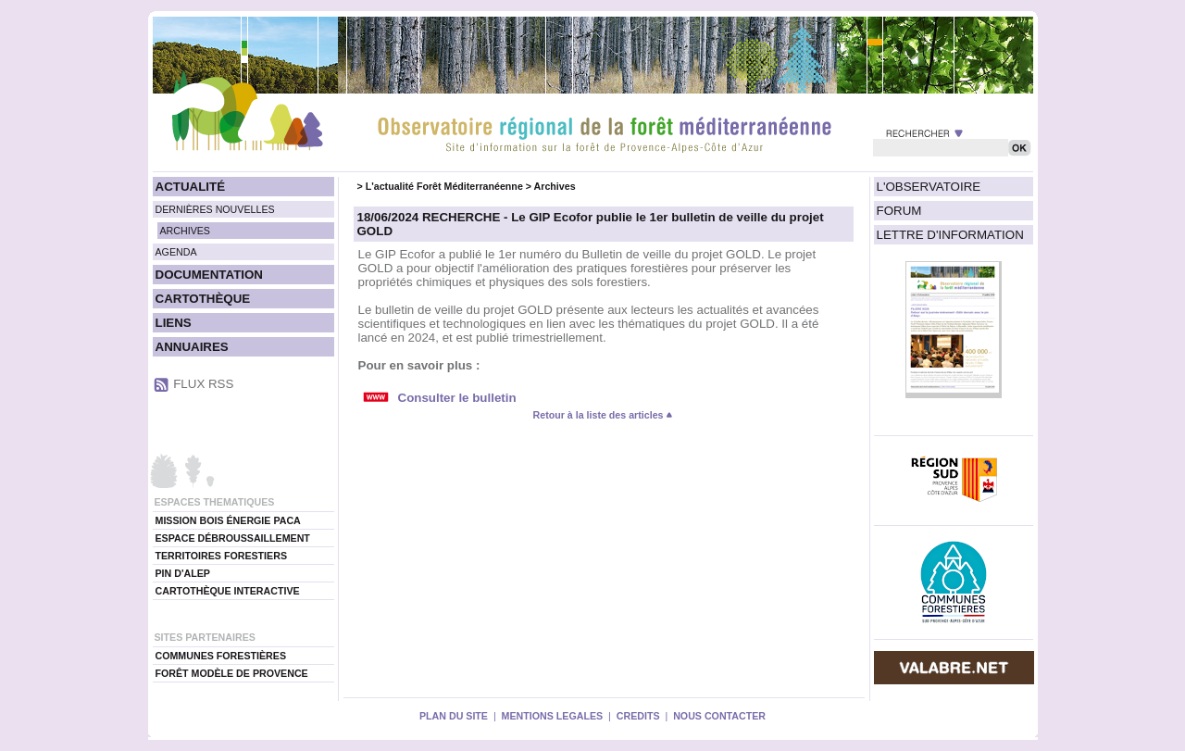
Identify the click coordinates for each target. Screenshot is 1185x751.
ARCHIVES (185, 230)
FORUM (899, 211)
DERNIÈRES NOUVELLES (215, 209)
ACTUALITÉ (191, 187)
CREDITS (638, 715)
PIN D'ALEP (183, 573)
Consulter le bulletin (457, 398)
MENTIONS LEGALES (553, 715)
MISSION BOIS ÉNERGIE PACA (228, 520)
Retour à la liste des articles (603, 414)
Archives (555, 186)
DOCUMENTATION (209, 275)
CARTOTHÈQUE (203, 299)
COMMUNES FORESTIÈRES (221, 655)
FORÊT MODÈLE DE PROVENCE (232, 673)
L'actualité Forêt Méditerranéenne (444, 186)
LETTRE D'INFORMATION (950, 235)
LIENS (174, 323)
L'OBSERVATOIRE (929, 187)
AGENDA (176, 251)
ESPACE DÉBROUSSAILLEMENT (233, 538)
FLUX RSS (203, 384)
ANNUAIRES (192, 347)
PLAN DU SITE (453, 715)
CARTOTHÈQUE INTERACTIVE (228, 590)
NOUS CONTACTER (719, 715)
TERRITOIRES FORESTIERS (222, 555)
